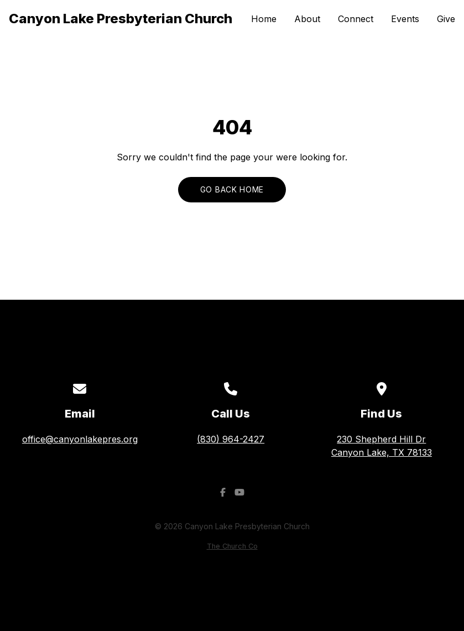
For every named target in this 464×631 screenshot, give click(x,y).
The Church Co (232, 546)
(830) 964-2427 (230, 439)
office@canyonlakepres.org (80, 439)
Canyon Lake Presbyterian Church (120, 19)
